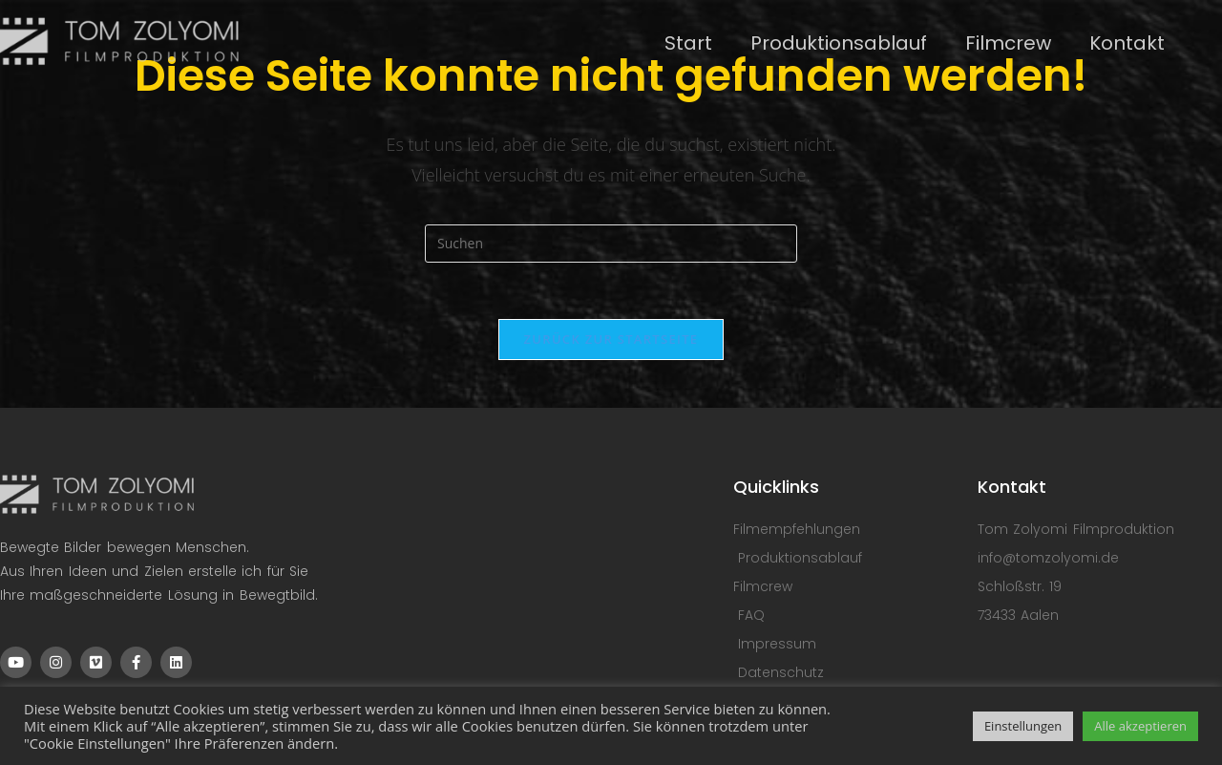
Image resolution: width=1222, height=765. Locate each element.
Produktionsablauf (838, 43)
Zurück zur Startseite (611, 340)
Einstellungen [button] (1023, 725)
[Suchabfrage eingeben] (611, 243)
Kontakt (1127, 43)
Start (688, 43)
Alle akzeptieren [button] (1140, 725)
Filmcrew (1008, 43)
